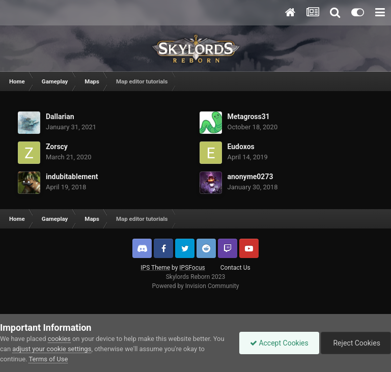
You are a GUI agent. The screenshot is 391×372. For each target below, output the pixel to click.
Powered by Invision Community (195, 286)
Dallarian (60, 116)
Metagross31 (249, 116)
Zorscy (57, 146)
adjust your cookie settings (51, 349)
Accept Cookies (279, 343)
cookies (59, 338)
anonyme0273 (250, 177)
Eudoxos (241, 146)
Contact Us (235, 267)
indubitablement (72, 177)
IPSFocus (192, 267)
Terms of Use (48, 359)
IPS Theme (155, 267)
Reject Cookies (355, 343)
